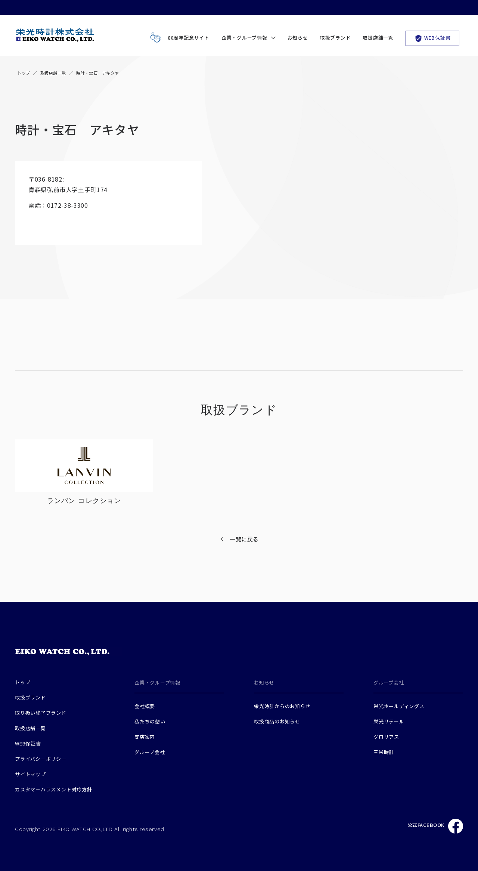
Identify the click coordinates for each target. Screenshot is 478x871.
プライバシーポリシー (40, 758)
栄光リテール (388, 721)
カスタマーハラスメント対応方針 (53, 789)
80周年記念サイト (178, 38)
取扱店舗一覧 (378, 37)
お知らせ (298, 37)
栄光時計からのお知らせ (282, 706)
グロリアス (386, 736)
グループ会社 (149, 752)
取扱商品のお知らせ (277, 721)
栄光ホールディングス (399, 706)
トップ (23, 73)
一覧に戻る (244, 539)
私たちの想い (149, 721)
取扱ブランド (335, 37)
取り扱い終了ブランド (40, 712)
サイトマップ (30, 774)
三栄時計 (383, 752)
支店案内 (144, 736)
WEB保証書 (433, 38)
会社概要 (144, 706)
